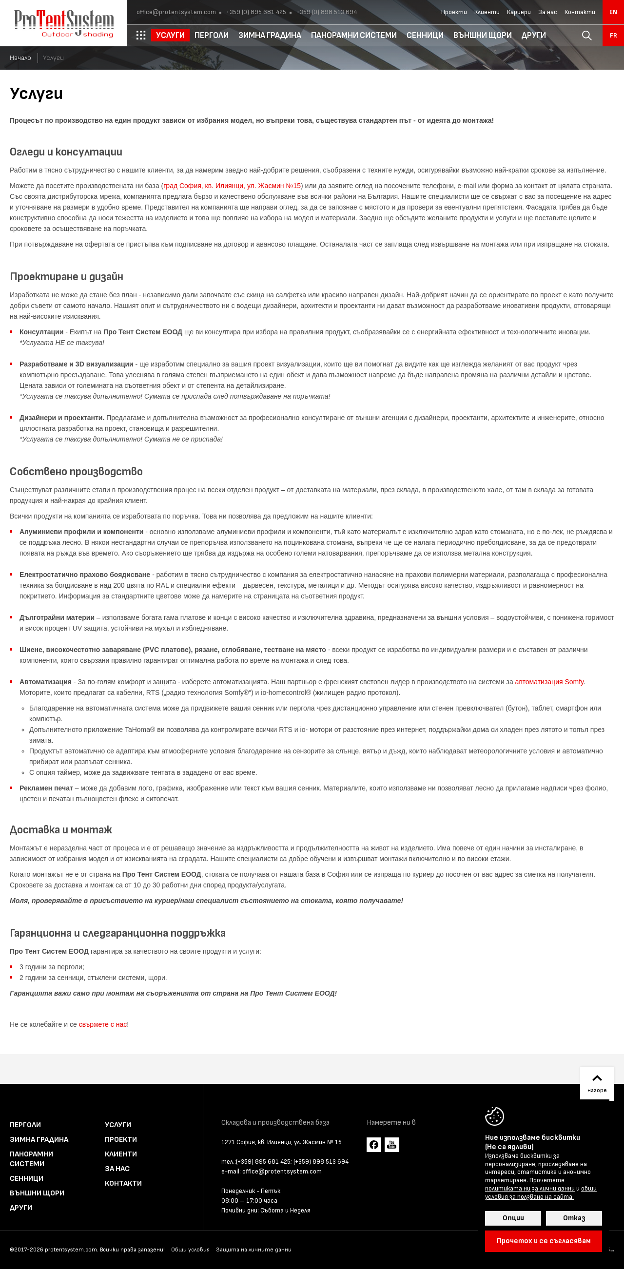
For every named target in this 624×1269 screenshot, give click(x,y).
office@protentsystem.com (176, 12)
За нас (547, 12)
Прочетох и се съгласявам (544, 1241)
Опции (513, 1218)
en (613, 12)
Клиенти (487, 12)
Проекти (454, 12)
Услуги (118, 1125)
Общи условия (190, 1249)
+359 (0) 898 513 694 (326, 12)
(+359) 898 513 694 (321, 1162)
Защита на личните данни (254, 1249)
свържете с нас (103, 1024)
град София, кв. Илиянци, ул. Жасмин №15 (232, 186)
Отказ (574, 1218)
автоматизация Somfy (549, 682)
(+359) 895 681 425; (264, 1162)
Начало (20, 58)
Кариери (519, 12)
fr (613, 35)
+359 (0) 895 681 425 (255, 12)
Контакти (580, 12)
